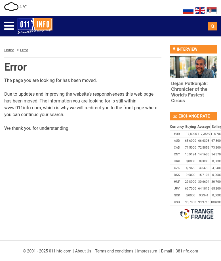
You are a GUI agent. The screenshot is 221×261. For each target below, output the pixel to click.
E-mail (166, 251)
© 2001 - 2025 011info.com (47, 251)
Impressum (147, 251)
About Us (83, 251)
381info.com (187, 251)
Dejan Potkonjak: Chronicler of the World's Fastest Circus (189, 92)
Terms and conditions (114, 251)
